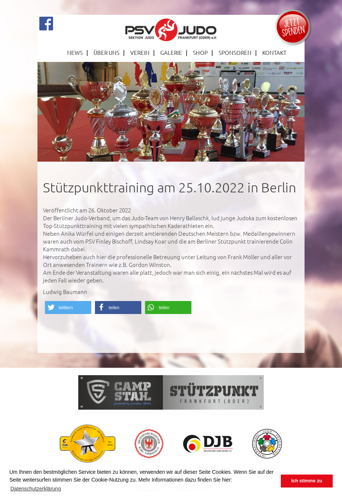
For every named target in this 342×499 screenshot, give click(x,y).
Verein (139, 52)
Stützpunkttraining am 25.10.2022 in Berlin (169, 187)
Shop (200, 52)
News (75, 52)
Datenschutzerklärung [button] (35, 489)
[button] (68, 307)
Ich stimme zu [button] (306, 480)
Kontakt (274, 52)
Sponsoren (234, 52)
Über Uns (106, 52)
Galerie (171, 52)
